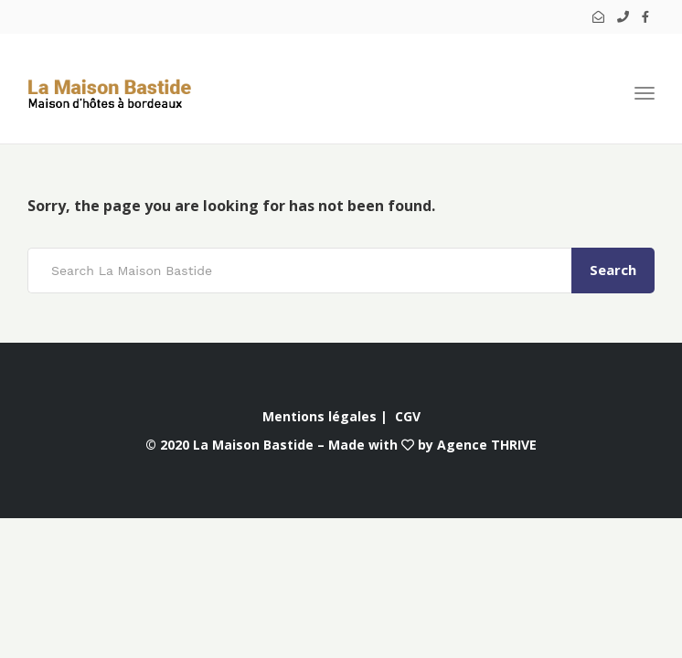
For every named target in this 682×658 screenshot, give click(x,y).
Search (613, 269)
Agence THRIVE (487, 444)
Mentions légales (319, 416)
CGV (408, 416)
